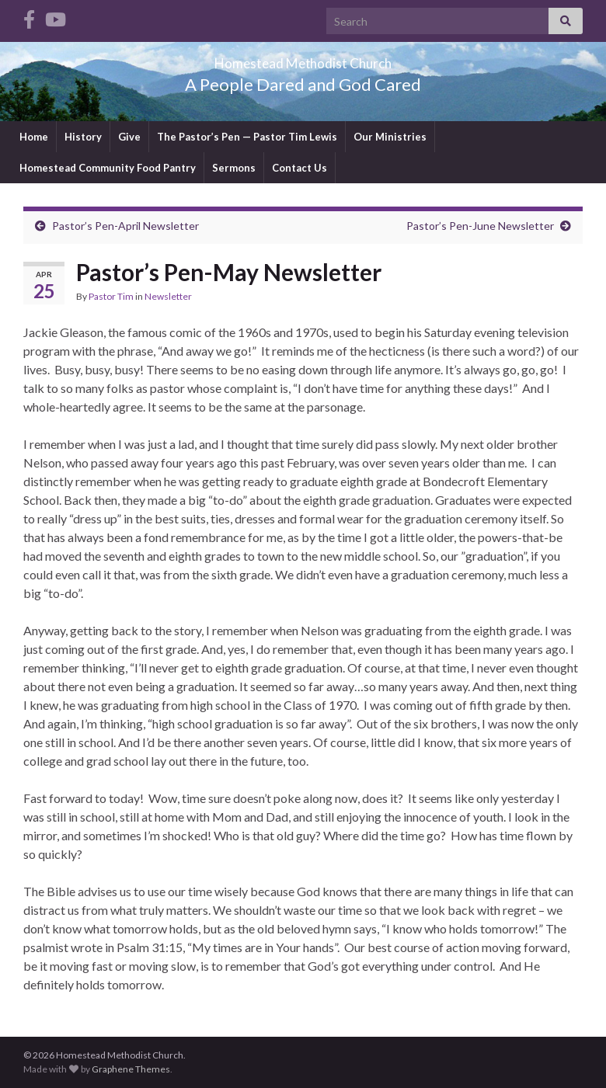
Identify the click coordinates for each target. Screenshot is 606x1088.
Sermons (234, 168)
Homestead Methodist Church (303, 58)
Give (129, 136)
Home (33, 136)
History (83, 136)
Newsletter (168, 296)
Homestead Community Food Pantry (107, 168)
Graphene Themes (131, 1069)
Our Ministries (390, 136)
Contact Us (299, 168)
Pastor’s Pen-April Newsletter (125, 225)
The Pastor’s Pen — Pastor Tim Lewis (247, 136)
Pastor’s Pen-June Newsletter (480, 225)
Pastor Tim (111, 296)
